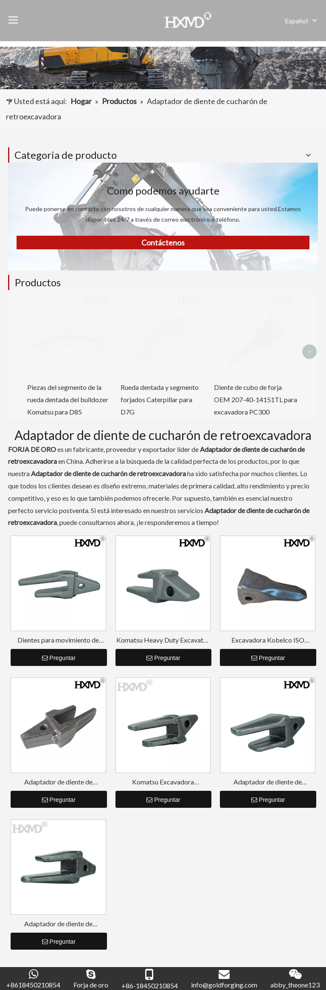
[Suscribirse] (295, 944)
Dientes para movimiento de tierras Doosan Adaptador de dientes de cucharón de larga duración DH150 (58, 512)
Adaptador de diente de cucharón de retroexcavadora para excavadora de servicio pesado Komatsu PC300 (267, 653)
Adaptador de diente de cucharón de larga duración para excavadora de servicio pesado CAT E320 (58, 795)
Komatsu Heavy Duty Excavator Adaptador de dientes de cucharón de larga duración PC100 (163, 512)
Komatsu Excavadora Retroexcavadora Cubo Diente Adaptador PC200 (162, 653)
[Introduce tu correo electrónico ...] (42, 944)
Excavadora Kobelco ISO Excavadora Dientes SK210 (267, 512)
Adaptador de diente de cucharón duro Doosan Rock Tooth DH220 (58, 653)
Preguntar (59, 530)
